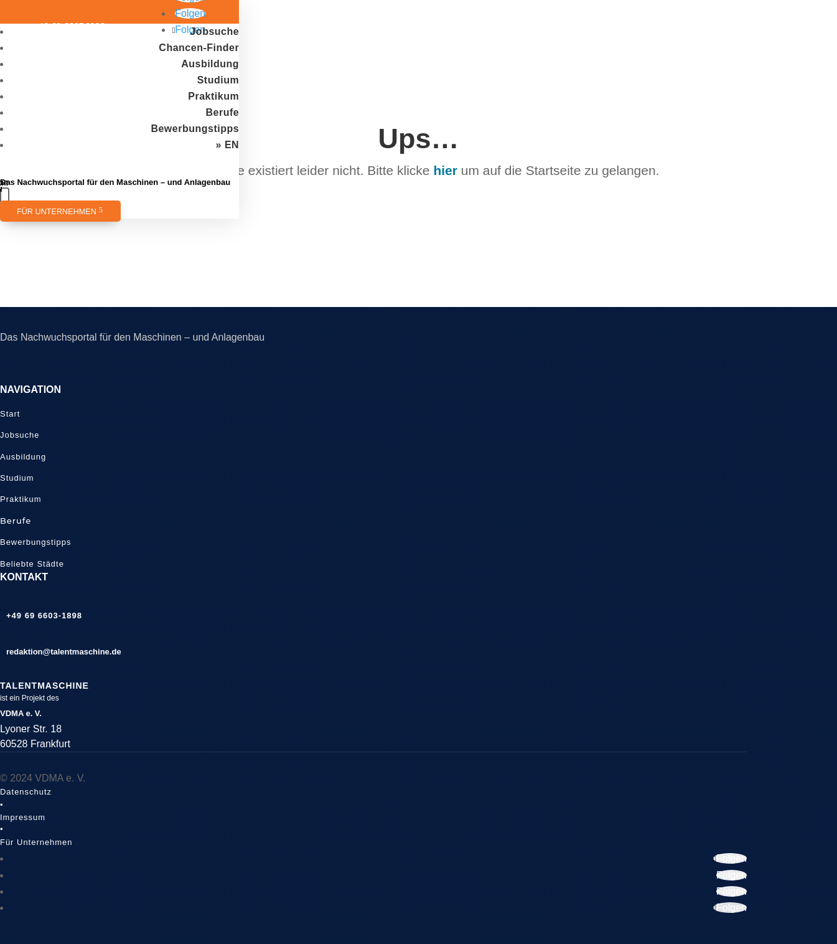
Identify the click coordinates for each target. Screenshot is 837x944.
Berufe (222, 112)
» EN (228, 144)
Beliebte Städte (32, 564)
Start (10, 413)
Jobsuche (214, 31)
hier (445, 170)
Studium (218, 80)
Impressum (22, 817)
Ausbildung (210, 64)
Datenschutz (26, 791)
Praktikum (213, 96)
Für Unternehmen (56, 211)
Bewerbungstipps (195, 128)
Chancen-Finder (199, 47)
